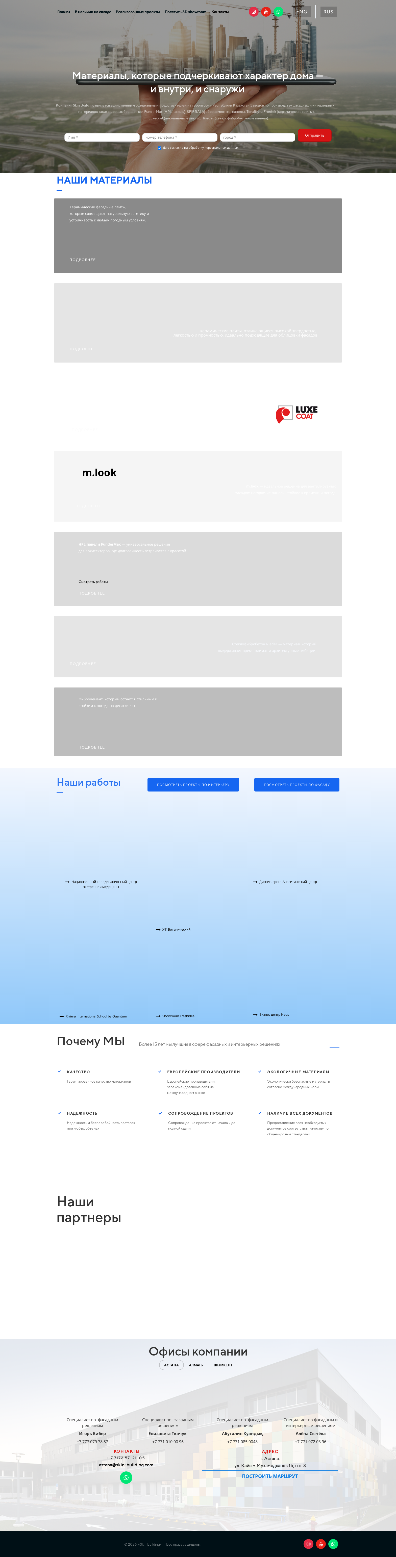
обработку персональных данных (213, 147)
